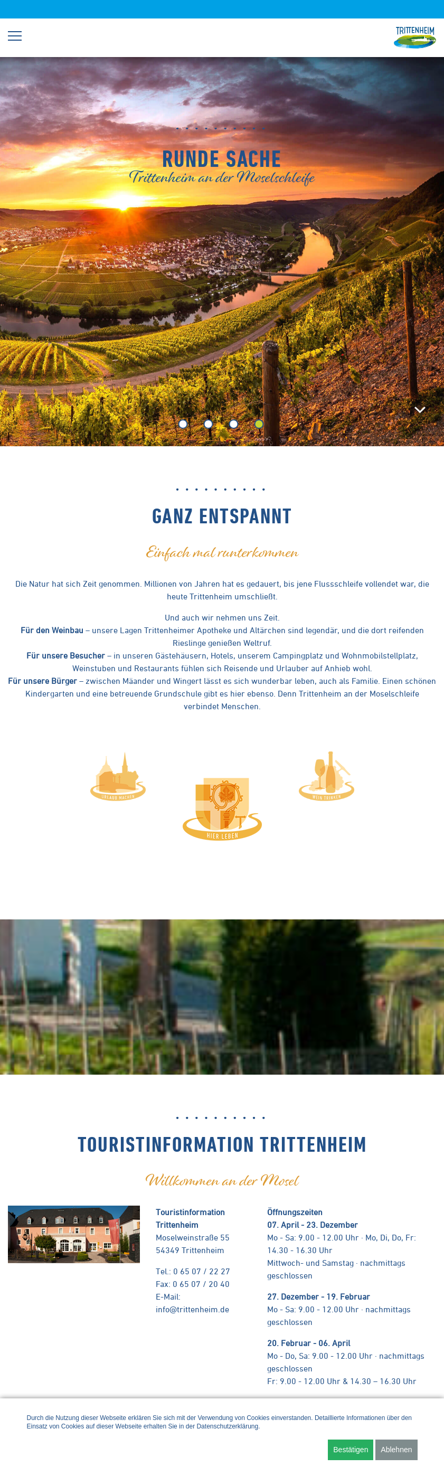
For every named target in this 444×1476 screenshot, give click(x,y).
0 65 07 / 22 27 (201, 1271)
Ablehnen (396, 1449)
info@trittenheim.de (192, 1309)
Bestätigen (350, 1449)
